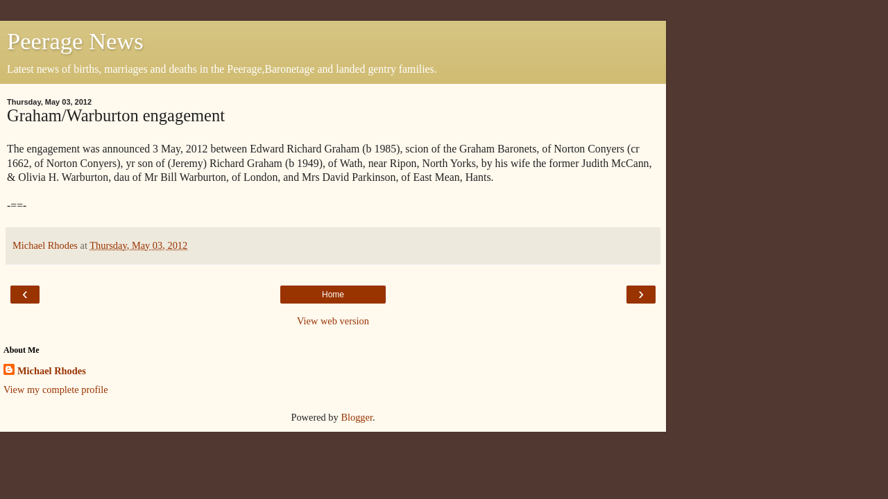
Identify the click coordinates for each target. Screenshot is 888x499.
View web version (333, 320)
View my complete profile (55, 389)
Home (333, 294)
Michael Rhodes (51, 370)
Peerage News (75, 41)
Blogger (357, 417)
